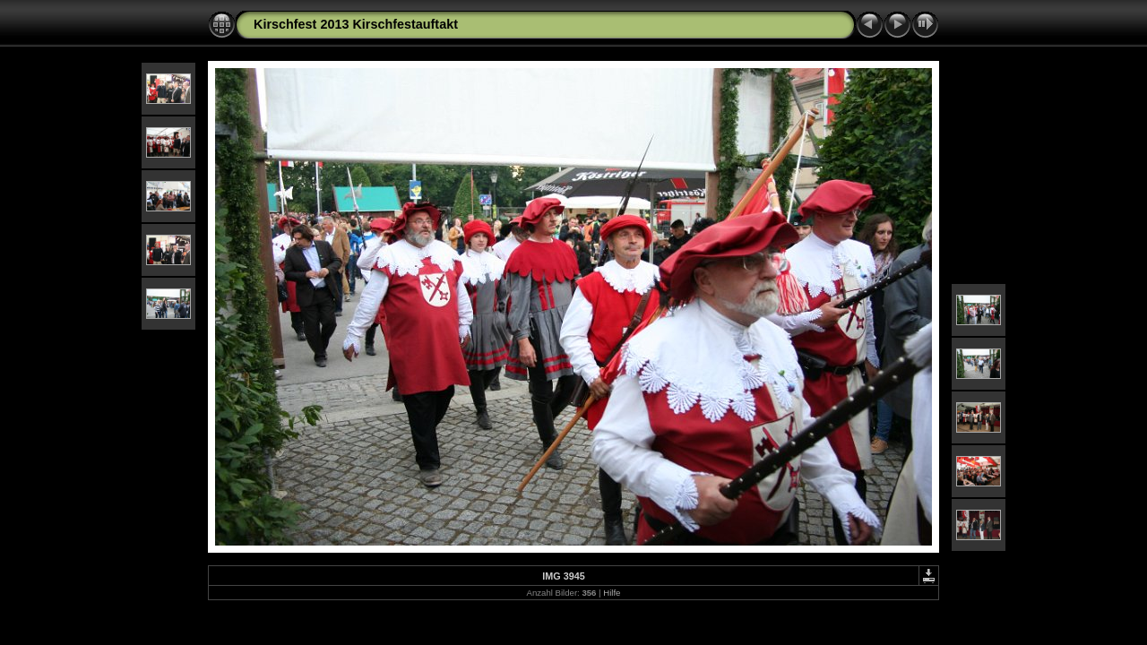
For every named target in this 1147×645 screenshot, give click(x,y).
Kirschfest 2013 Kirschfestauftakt (356, 24)
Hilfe (611, 593)
